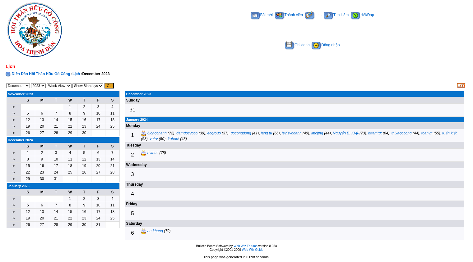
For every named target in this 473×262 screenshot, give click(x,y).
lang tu (266, 133)
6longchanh (157, 133)
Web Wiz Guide (252, 249)
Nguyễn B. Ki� (345, 133)
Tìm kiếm (336, 15)
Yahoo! (173, 139)
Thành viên (289, 15)
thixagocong (402, 133)
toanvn (427, 133)
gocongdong (240, 133)
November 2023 (20, 94)
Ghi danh (297, 45)
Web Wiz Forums (245, 246)
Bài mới (262, 15)
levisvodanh (291, 133)
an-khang (155, 231)
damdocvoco (186, 133)
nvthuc (152, 153)
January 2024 (137, 119)
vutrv (154, 139)
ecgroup (214, 133)
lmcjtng (317, 133)
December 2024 (20, 140)
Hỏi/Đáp (362, 15)
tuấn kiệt (449, 133)
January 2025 (19, 186)
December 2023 (138, 94)
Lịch (313, 15)
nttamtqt (375, 133)
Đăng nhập (326, 45)
